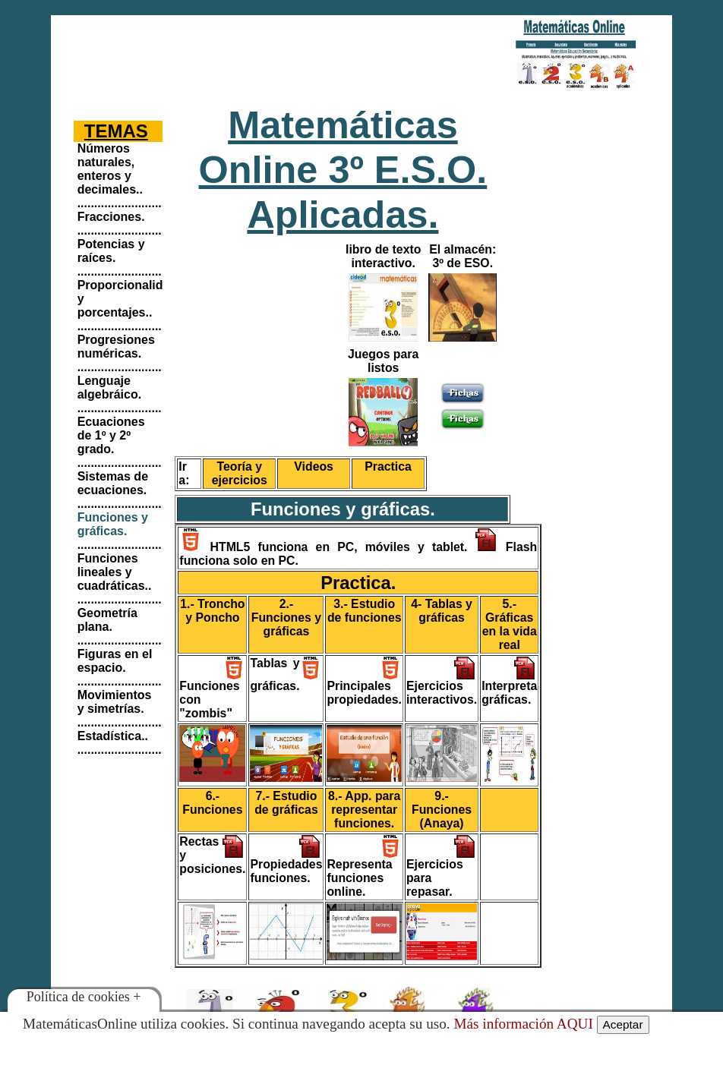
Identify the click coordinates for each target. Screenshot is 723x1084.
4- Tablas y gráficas (441, 610)
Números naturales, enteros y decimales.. (110, 169)
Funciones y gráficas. (112, 524)
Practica (388, 466)
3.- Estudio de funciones (364, 610)
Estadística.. (112, 735)
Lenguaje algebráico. (109, 387)
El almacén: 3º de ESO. (462, 256)
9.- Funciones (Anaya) (442, 809)
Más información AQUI (522, 1024)
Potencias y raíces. (111, 251)
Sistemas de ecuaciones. (112, 483)
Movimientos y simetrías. (114, 702)
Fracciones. (111, 216)
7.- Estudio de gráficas (286, 802)
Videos (313, 466)
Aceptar (623, 1024)
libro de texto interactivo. (383, 256)
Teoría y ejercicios (239, 473)
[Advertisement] (268, 57)
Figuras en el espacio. (115, 661)
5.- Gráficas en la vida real (509, 624)
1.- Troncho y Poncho (212, 610)
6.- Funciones (212, 802)
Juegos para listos (383, 361)
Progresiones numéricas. (116, 346)
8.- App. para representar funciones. (364, 809)
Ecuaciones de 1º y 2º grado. (111, 435)
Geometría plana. (107, 620)
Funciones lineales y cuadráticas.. (114, 572)
